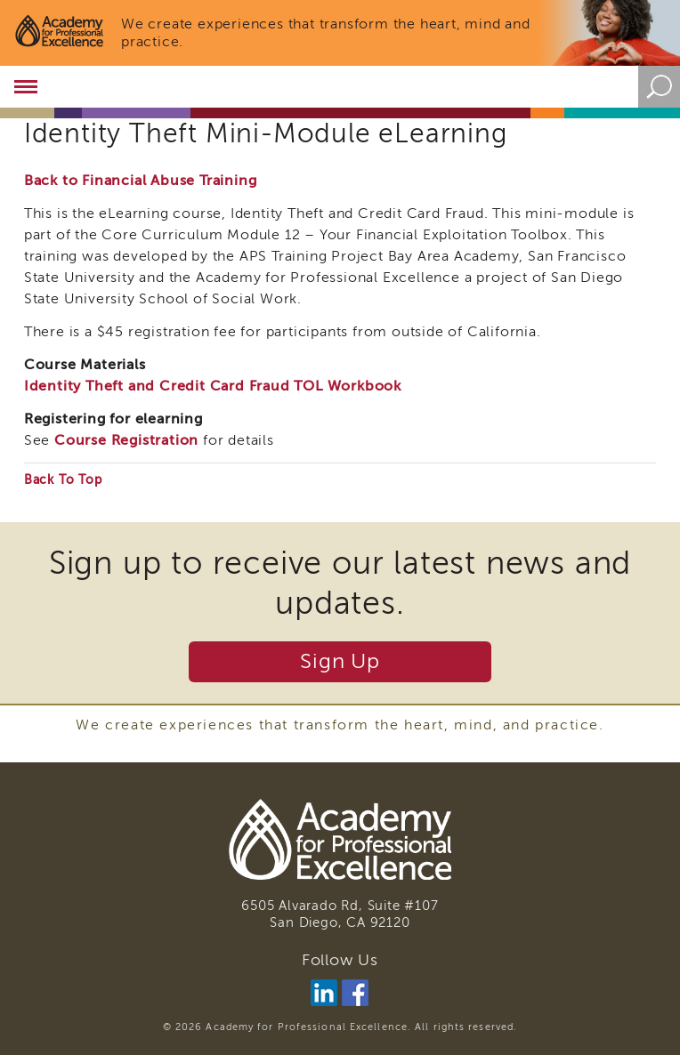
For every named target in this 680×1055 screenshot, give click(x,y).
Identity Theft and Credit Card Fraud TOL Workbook (212, 386)
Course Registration (126, 440)
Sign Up (340, 661)
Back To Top (63, 480)
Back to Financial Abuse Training (140, 181)
